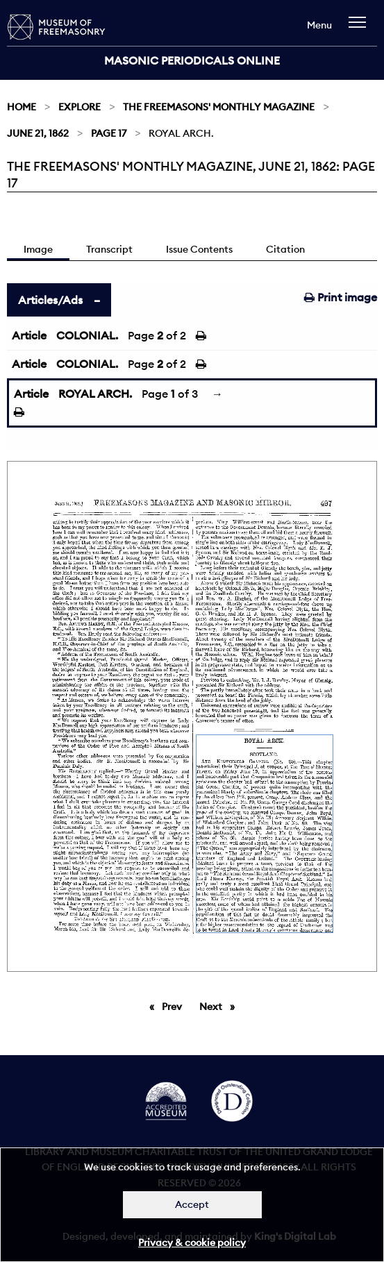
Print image (340, 297)
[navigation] (361, 29)
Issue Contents (199, 249)
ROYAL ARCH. (95, 394)
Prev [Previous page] (174, 1006)
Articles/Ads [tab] (50, 300)
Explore (79, 107)
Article (29, 335)
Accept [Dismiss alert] (192, 1204)
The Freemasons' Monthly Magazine (219, 107)
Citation (285, 249)
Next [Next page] (220, 1006)
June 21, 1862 (38, 133)
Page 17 (108, 133)
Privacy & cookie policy (192, 1242)
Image (38, 249)
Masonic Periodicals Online (192, 60)
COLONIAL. (87, 335)
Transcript (109, 249)
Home (21, 107)
